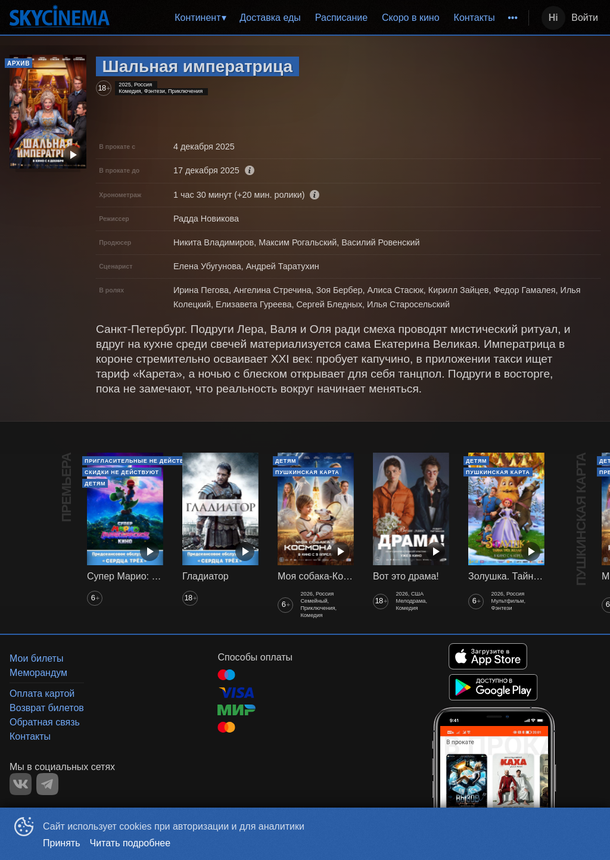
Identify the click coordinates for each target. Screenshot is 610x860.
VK (21, 784)
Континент (197, 18)
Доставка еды (270, 18)
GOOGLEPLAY (493, 687)
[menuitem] (199, 18)
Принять (61, 843)
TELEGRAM (47, 784)
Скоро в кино (411, 18)
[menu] (321, 18)
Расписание (341, 18)
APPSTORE (488, 656)
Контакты (474, 18)
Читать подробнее (130, 843)
